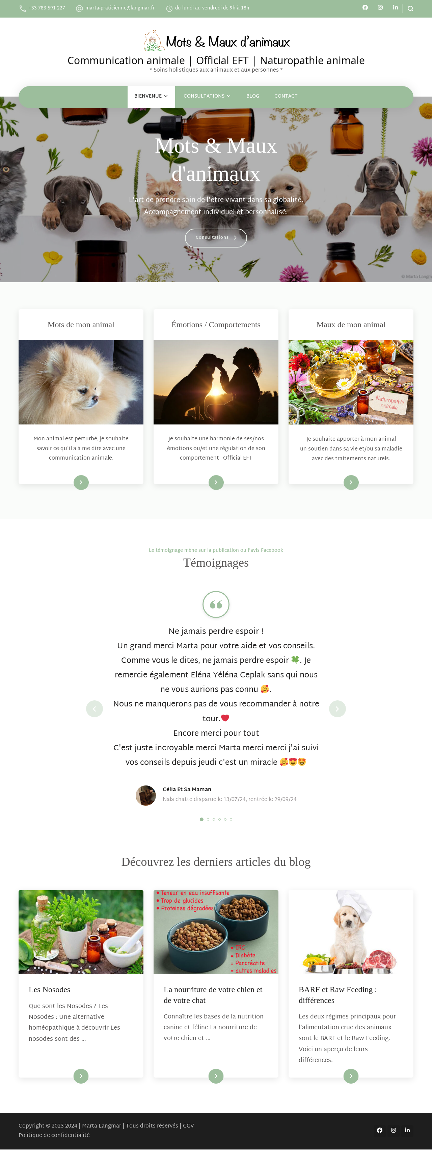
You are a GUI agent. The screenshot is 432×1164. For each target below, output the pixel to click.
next (337, 716)
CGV (188, 1141)
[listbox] (216, 716)
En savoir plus (68, 482)
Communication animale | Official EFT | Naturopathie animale (216, 59)
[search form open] (407, 8)
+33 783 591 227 (47, 8)
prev (94, 716)
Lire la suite (69, 1090)
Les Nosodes (49, 1004)
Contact (286, 96)
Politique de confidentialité (54, 1151)
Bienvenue (148, 96)
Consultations (204, 96)
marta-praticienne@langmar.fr (120, 8)
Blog (252, 96)
